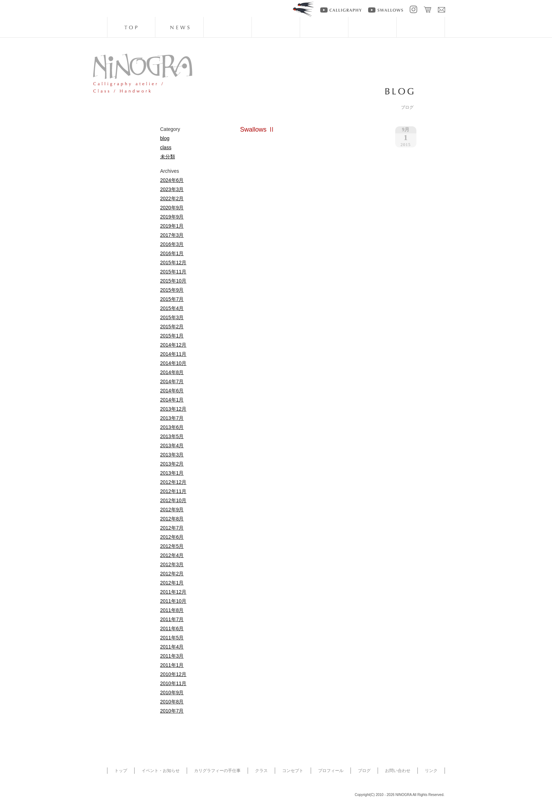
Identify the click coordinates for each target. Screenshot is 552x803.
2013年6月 (172, 427)
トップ (120, 770)
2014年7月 (172, 381)
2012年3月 (172, 564)
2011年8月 (172, 610)
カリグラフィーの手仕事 (217, 770)
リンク (431, 770)
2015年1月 (172, 336)
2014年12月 (173, 345)
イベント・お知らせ (161, 770)
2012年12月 (173, 482)
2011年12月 (173, 592)
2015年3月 (172, 317)
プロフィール (330, 770)
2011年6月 (172, 628)
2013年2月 (172, 464)
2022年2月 (172, 198)
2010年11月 (173, 683)
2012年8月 (172, 518)
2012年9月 (172, 509)
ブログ (364, 770)
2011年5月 (172, 637)
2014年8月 (172, 372)
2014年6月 (172, 390)
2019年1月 (172, 226)
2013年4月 (172, 445)
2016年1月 (172, 253)
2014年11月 (173, 354)
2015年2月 (172, 326)
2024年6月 (172, 180)
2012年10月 (173, 500)
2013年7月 (172, 418)
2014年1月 (172, 400)
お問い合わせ (397, 770)
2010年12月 (173, 674)
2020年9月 (172, 207)
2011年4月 (172, 647)
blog (421, 27)
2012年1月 (172, 583)
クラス (261, 770)
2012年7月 (172, 528)
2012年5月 (172, 546)
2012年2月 (172, 573)
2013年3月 (172, 454)
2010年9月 (172, 692)
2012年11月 (173, 491)
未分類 (167, 156)
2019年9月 (172, 217)
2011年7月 (172, 619)
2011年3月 (172, 656)
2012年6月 (172, 537)
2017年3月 (172, 235)
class (276, 27)
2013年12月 (173, 409)
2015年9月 (172, 290)
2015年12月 (173, 262)
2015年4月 (172, 308)
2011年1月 (172, 665)
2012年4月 (172, 555)
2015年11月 (173, 271)
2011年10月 (173, 601)
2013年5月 (172, 436)
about (324, 27)
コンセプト (292, 770)
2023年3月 (172, 189)
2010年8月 (172, 701)
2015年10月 (173, 281)
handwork (228, 27)
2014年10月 (173, 363)
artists (372, 27)
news (179, 27)
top (131, 27)
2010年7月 (172, 711)
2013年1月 (172, 473)
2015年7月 (172, 299)
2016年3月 (172, 244)
